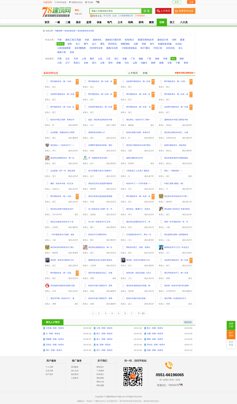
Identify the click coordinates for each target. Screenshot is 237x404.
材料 (70, 44)
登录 (176, 2)
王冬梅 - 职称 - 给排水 (55, 328)
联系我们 (100, 374)
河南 (165, 58)
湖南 (181, 58)
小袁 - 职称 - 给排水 (104, 328)
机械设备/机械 (165, 44)
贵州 (110, 63)
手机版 (90, 2)
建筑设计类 (162, 39)
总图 (136, 44)
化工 (78, 44)
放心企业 (74, 371)
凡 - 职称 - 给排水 (53, 333)
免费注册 (231, 325)
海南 (157, 58)
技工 (172, 22)
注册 (191, 2)
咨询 (141, 22)
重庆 (92, 58)
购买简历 (74, 374)
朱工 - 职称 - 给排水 (104, 339)
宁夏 (178, 63)
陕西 (153, 63)
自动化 (178, 44)
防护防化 (112, 44)
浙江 (116, 58)
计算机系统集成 (129, 48)
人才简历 (165, 11)
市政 (87, 39)
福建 (141, 58)
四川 (94, 63)
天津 (76, 58)
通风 (102, 44)
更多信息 (188, 322)
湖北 (173, 58)
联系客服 (231, 343)
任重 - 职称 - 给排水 (155, 333)
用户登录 (49, 374)
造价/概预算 (80, 48)
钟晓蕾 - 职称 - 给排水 (55, 339)
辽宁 (67, 63)
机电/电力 (129, 39)
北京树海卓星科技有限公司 (114, 16)
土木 (120, 22)
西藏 (118, 63)
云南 (102, 63)
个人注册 (49, 367)
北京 (67, 58)
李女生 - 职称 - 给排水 (156, 345)
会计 (94, 44)
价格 (145, 73)
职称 (161, 22)
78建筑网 (47, 2)
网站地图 (100, 385)
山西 (135, 63)
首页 (47, 22)
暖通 (182, 39)
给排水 (60, 44)
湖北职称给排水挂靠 (85, 31)
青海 (186, 63)
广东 (133, 58)
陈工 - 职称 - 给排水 (155, 328)
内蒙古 (144, 63)
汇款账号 (74, 378)
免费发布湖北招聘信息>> (185, 73)
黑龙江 (77, 63)
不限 (59, 39)
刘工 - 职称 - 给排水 (104, 350)
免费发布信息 (76, 2)
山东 (100, 58)
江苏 (108, 58)
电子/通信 (145, 48)
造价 (78, 22)
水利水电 (170, 48)
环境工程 (158, 48)
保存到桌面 (61, 2)
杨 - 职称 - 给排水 (103, 345)
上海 (84, 58)
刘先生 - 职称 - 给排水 (55, 345)
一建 (57, 22)
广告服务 (100, 371)
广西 (149, 58)
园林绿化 (97, 39)
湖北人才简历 (53, 322)
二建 (67, 22)
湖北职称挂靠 (69, 31)
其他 (72, 52)
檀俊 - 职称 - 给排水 (155, 339)
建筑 (151, 22)
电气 (109, 22)
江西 (59, 63)
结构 (130, 22)
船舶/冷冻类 (112, 48)
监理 (88, 22)
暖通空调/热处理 (146, 39)
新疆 (161, 63)
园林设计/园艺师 (113, 39)
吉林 (86, 63)
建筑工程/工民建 (73, 39)
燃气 (86, 44)
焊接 (144, 44)
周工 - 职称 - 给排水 (54, 350)
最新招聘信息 (50, 73)
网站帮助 (100, 378)
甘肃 (169, 63)
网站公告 (100, 382)
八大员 (184, 22)
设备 (99, 22)
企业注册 (49, 371)
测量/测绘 (125, 44)
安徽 (124, 58)
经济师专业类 (96, 48)
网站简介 (100, 367)
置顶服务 (74, 367)
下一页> (141, 313)
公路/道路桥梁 (64, 48)
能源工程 (61, 52)
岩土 (180, 48)
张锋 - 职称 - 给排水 (155, 350)
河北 (127, 63)
